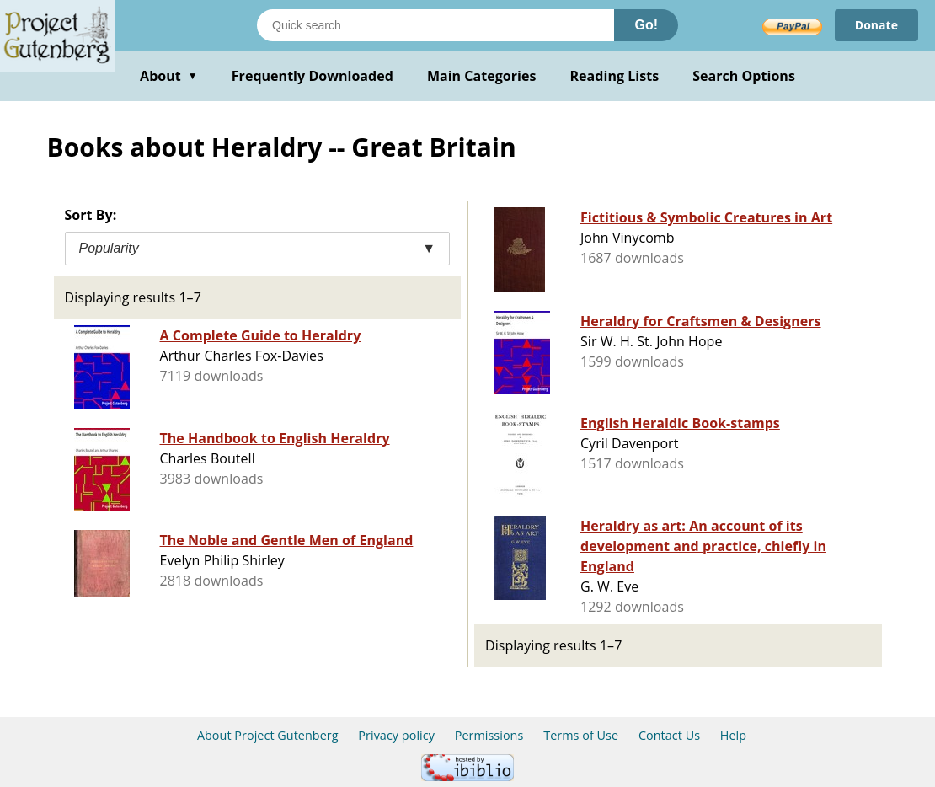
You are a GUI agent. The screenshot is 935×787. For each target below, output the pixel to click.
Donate (876, 25)
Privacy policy (396, 735)
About (169, 76)
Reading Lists (615, 76)
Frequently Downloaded (312, 76)
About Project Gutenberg (268, 735)
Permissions (489, 735)
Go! (646, 25)
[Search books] (435, 25)
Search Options (743, 76)
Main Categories (482, 76)
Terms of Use (580, 735)
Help (733, 735)
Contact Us (669, 735)
